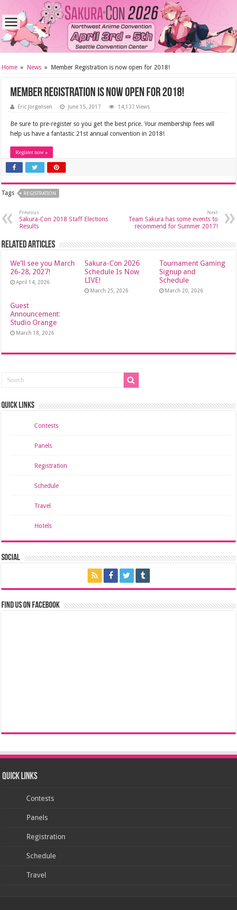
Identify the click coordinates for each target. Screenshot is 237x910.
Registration (50, 465)
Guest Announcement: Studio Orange (35, 314)
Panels (43, 445)
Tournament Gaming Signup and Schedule (192, 271)
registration (40, 193)
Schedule (46, 485)
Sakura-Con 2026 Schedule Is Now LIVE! (112, 271)
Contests (46, 425)
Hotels (43, 525)
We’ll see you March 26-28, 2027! (42, 267)
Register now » (32, 152)
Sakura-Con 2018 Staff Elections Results (64, 220)
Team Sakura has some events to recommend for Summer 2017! (172, 220)
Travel (42, 505)
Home (9, 67)
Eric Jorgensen (35, 107)
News (34, 67)
